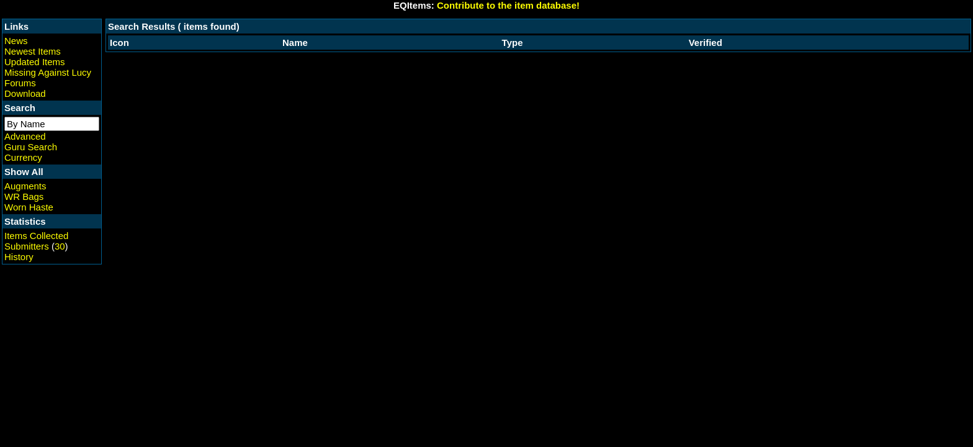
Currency (23, 157)
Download (25, 93)
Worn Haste (28, 207)
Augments (25, 186)
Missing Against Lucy (47, 72)
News (16, 40)
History (19, 256)
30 (60, 246)
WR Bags (23, 196)
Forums (20, 83)
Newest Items (32, 51)
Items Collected (36, 235)
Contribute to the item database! (508, 5)
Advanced (25, 136)
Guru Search (30, 147)
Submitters (26, 246)
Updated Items (34, 61)
